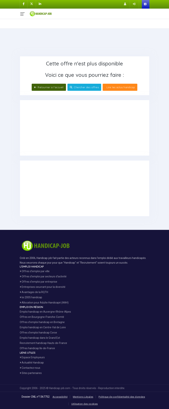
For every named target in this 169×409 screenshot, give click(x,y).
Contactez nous (30, 367)
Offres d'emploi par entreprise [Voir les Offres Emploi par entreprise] (38, 281)
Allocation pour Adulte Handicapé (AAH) (44, 302)
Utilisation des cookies (84, 403)
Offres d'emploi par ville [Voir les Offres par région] (35, 271)
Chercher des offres (84, 87)
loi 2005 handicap (31, 297)
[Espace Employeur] (145, 4)
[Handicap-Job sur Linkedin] (40, 4)
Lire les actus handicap (120, 87)
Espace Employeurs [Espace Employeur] (32, 357)
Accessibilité (60, 396)
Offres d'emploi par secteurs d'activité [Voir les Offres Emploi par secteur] (43, 276)
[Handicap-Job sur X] (31, 4)
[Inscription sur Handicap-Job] (125, 3)
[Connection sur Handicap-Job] (134, 3)
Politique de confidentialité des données (122, 396)
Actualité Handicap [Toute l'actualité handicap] (32, 362)
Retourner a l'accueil (49, 87)
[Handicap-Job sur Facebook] (23, 4)
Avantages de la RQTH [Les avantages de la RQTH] (34, 292)
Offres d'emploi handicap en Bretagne (42, 322)
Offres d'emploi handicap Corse (38, 332)
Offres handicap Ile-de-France (37, 348)
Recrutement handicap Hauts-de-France (43, 343)
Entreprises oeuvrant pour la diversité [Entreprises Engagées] (42, 286)
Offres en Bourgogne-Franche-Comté (42, 316)
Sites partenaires (31, 373)
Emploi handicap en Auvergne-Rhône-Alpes (45, 311)
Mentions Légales (83, 396)
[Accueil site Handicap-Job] (89, 13)
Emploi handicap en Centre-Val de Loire (43, 327)
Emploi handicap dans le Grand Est (40, 337)
